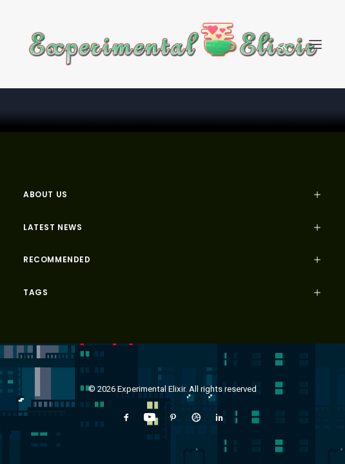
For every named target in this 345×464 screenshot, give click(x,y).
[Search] (276, 44)
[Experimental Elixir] (172, 44)
